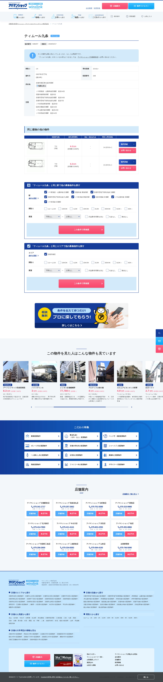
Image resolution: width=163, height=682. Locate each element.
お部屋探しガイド (93, 659)
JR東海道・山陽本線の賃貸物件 (142, 596)
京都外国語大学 (39, 639)
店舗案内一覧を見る (130, 494)
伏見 (56, 620)
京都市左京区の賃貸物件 (51, 596)
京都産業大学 (65, 633)
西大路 (20, 620)
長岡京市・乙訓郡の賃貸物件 (18, 604)
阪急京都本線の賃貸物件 (92, 601)
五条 (10, 620)
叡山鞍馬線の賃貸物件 (106, 607)
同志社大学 (31, 633)
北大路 (15, 617)
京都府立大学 (50, 636)
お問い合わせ (119, 664)
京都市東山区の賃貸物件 (17, 599)
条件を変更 (34, 198)
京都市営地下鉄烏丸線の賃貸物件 (95, 596)
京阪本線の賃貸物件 (125, 601)
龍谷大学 (15, 636)
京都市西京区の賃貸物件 (53, 599)
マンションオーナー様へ (95, 656)
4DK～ (136, 617)
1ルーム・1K (88, 617)
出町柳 (28, 617)
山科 (71, 620)
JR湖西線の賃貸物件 (107, 599)
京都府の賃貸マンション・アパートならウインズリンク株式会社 (29, 24)
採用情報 (97, 8)
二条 (42, 620)
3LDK (130, 617)
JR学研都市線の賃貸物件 (139, 599)
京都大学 (15, 633)
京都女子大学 (32, 636)
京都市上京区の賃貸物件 (33, 596)
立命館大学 (47, 633)
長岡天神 (12, 623)
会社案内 (118, 656)
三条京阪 (59, 617)
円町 (38, 620)
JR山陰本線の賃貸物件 (91, 599)
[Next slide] (131, 407)
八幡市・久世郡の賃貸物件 (39, 604)
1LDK (104, 617)
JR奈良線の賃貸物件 (123, 599)
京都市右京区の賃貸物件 (17, 601)
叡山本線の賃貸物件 (90, 607)
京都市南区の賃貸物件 (70, 599)
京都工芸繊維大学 (18, 639)
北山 (10, 617)
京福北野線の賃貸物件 (142, 604)
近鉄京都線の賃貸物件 (107, 604)
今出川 (22, 617)
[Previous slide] (31, 407)
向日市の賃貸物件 (55, 604)
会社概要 (89, 8)
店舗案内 (118, 659)
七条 (69, 617)
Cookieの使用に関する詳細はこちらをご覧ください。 (60, 677)
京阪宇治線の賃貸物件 (140, 601)
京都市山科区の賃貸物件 (53, 601)
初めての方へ (91, 653)
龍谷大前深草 (64, 620)
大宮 (25, 620)
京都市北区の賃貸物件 (16, 596)
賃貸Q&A (90, 662)
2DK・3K (110, 617)
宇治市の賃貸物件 (69, 604)
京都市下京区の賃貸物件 (35, 599)
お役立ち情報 (91, 664)
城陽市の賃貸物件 (15, 607)
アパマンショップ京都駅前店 (88, 57)
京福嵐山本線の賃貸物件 (125, 604)
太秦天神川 (49, 620)
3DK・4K (124, 617)
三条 (65, 617)
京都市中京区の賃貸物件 (69, 596)
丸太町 (34, 617)
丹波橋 (77, 620)
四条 (74, 617)
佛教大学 (66, 636)
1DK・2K (97, 617)
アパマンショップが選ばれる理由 (126, 653)
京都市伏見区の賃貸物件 (35, 601)
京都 (14, 620)
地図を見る (41, 86)
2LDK (117, 617)
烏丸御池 (41, 617)
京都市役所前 (49, 617)
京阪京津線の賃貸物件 (91, 604)
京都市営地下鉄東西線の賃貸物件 (119, 596)
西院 (30, 620)
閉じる (146, 677)
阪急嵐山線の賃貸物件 (109, 601)
